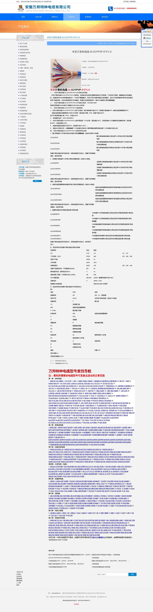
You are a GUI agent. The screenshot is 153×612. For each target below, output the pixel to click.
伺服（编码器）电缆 (26, 68)
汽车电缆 (23, 123)
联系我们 (133, 1)
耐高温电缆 (23, 46)
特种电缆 (23, 89)
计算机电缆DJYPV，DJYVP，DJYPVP (61, 561)
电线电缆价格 (24, 153)
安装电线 (23, 147)
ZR (68, 153)
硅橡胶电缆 (23, 59)
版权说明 (70, 600)
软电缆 (94, 221)
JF (54, 214)
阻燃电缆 (23, 55)
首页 (23, 17)
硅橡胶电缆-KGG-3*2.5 (61, 363)
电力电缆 (23, 101)
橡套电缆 (23, 83)
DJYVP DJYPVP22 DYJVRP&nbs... (60, 558)
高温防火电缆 (24, 62)
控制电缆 (23, 74)
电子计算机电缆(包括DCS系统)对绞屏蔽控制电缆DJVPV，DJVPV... (70, 555)
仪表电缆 (23, 135)
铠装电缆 (70, 128)
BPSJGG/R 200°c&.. (61, 361)
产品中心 (71, 17)
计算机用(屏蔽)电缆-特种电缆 (101, 567)
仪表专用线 (23, 120)
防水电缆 (23, 92)
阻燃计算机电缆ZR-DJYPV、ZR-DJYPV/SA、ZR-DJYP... (67, 564)
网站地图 (65, 600)
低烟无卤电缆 (24, 49)
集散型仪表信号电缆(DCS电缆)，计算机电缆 (106, 555)
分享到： (19, 574)
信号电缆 (23, 150)
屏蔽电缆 (81, 133)
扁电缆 (22, 71)
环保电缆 (23, 138)
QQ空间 (19, 576)
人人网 (18, 583)
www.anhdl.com (56, 593)
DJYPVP (76, 89)
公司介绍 (38, 17)
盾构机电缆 (23, 144)
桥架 (81, 98)
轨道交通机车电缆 (25, 114)
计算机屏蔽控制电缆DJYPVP (58, 567)
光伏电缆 (23, 141)
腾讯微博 (19, 580)
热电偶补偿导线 (25, 52)
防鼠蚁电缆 (23, 110)
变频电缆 (23, 129)
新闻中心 (55, 17)
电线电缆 (76, 604)
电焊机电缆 (23, 104)
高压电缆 (23, 65)
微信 (17, 585)
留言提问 (105, 17)
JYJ (54, 163)
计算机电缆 (23, 95)
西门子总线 (23, 43)
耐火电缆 (23, 86)
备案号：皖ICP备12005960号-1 (81, 600)
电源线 (22, 126)
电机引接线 (23, 80)
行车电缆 (23, 98)
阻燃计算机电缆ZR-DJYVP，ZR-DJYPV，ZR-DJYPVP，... (110, 561)
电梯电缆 (23, 107)
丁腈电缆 (23, 117)
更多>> (37, 181)
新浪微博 (19, 578)
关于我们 (126, 1)
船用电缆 (23, 77)
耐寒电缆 (23, 132)
